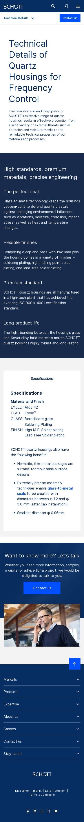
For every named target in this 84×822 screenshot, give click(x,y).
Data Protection (55, 790)
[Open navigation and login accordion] (65, 6)
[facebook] (28, 811)
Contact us (70, 18)
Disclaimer (22, 790)
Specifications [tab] (42, 378)
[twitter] (49, 811)
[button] (42, 679)
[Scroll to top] (74, 664)
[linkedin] (42, 811)
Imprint (37, 790)
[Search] (53, 6)
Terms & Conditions (42, 794)
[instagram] (35, 811)
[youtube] (56, 811)
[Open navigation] (77, 6)
